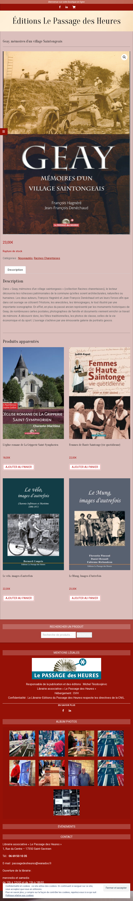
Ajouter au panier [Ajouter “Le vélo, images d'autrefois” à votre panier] (19, 598)
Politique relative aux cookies (20, 895)
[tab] (15, 270)
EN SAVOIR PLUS (66, 705)
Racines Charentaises (47, 258)
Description (15, 269)
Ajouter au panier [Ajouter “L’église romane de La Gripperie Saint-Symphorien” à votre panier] (19, 467)
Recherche (84, 634)
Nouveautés (25, 258)
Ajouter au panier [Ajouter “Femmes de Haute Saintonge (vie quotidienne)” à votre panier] (85, 467)
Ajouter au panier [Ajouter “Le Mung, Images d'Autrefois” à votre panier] (85, 598)
